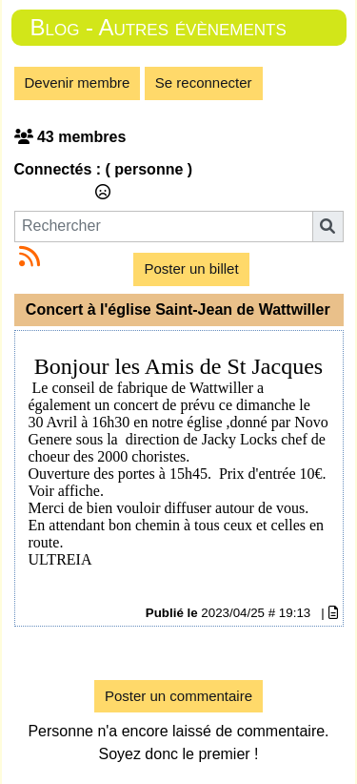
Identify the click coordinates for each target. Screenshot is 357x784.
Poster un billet (191, 268)
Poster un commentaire (178, 696)
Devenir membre (77, 82)
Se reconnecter (203, 82)
